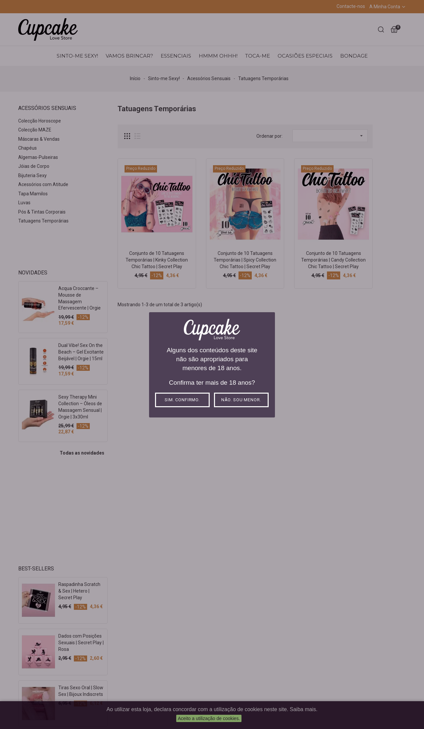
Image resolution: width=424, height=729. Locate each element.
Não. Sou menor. (241, 399)
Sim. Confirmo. (182, 399)
